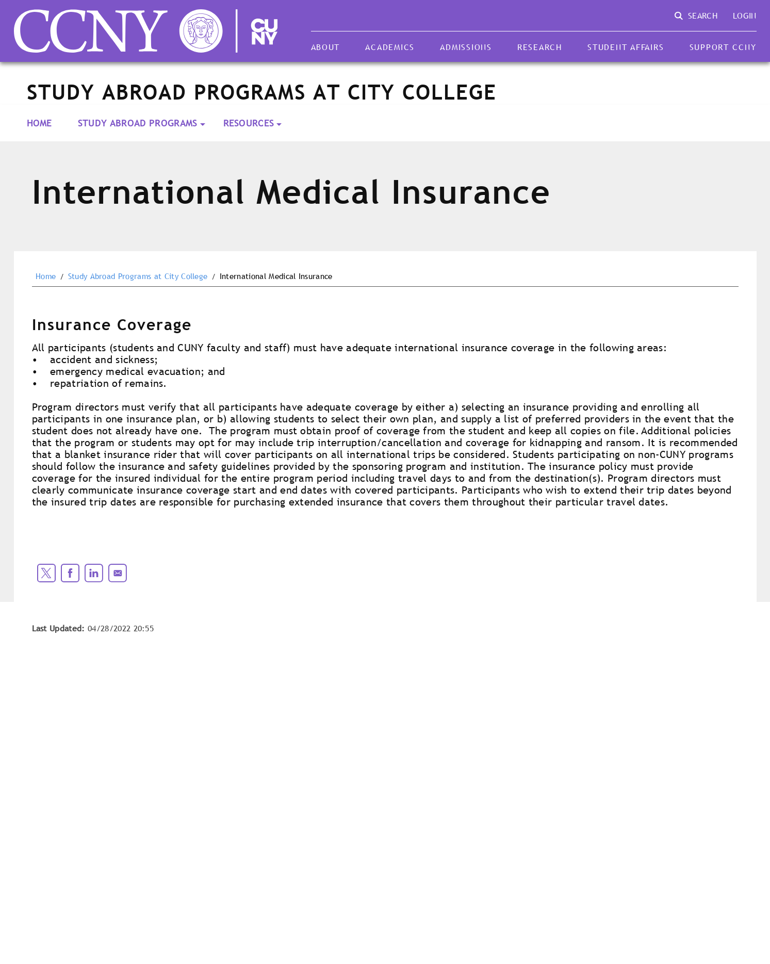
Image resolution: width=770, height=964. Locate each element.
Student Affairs (625, 47)
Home (39, 123)
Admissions (466, 47)
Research (539, 47)
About (325, 47)
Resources (248, 123)
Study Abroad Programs (138, 123)
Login (745, 15)
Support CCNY (723, 47)
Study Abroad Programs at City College (138, 276)
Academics (390, 47)
